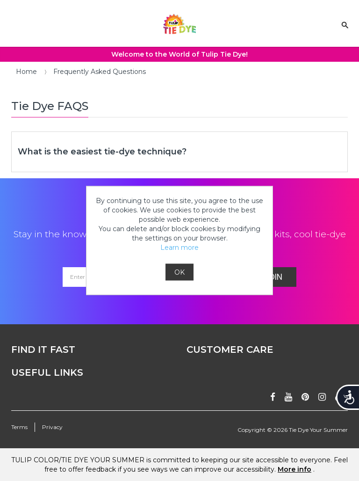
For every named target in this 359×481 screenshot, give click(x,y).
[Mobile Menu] (11, 22)
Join (273, 277)
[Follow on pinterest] (305, 397)
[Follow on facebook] (272, 397)
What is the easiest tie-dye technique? (102, 151)
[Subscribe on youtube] (288, 397)
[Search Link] (345, 24)
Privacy (52, 426)
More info (294, 469)
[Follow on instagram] (322, 397)
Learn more (179, 247)
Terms (19, 426)
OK (179, 272)
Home (26, 71)
